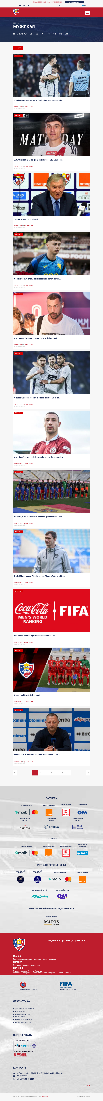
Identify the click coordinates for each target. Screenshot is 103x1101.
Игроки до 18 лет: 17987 (23, 1022)
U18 (49, 34)
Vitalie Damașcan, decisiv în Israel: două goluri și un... (37, 398)
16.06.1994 (73, 989)
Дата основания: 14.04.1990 (25, 1009)
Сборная (16, 23)
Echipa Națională (20, 34)
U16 (60, 34)
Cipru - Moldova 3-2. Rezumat (27, 695)
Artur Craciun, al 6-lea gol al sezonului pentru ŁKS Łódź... (38, 160)
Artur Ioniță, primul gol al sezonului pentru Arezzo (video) (38, 457)
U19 (43, 34)
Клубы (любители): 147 (23, 1014)
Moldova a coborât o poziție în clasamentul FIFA (34, 635)
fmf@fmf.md (22, 1076)
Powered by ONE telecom (83, 1096)
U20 (37, 34)
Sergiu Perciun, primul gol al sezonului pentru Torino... (37, 279)
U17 (54, 34)
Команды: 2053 (20, 1011)
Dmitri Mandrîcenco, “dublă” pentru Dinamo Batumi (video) (39, 576)
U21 (31, 34)
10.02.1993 (33, 989)
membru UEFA (24, 989)
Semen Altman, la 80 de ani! (26, 219)
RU (84, 5)
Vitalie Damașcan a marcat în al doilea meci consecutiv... (38, 100)
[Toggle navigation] (87, 13)
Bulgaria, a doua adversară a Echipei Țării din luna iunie (38, 517)
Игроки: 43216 (20, 1017)
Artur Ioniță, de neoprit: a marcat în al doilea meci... (36, 338)
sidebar (18, 48)
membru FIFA (64, 989)
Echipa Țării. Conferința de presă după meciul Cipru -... (37, 754)
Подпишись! (74, 2)
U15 (66, 34)
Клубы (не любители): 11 (24, 1019)
